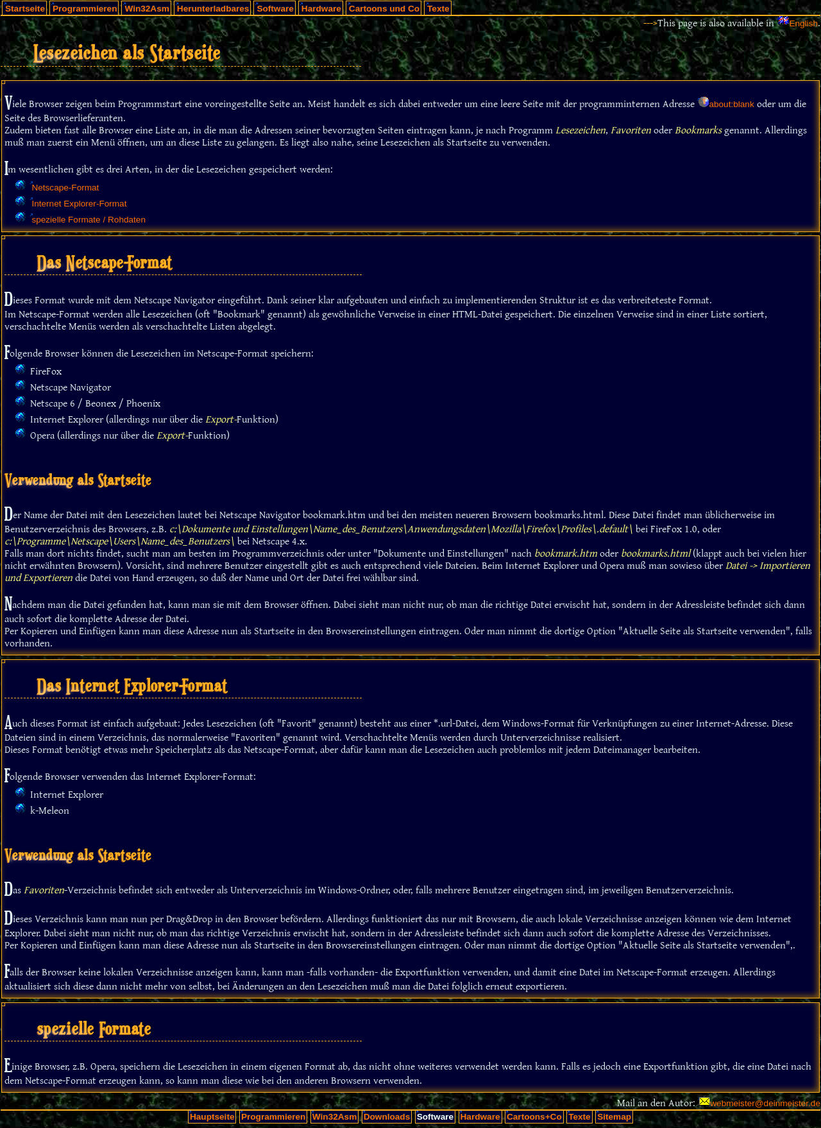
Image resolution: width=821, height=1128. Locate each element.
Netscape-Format (65, 187)
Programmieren (85, 8)
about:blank (731, 104)
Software (275, 8)
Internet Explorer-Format (78, 203)
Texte (438, 8)
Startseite (25, 8)
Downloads (387, 1117)
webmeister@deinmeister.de (765, 1103)
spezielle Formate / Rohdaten (88, 219)
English (803, 23)
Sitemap (614, 1117)
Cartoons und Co (384, 8)
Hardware (321, 8)
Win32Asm (146, 8)
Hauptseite (212, 1117)
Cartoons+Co (534, 1117)
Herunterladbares (213, 8)
